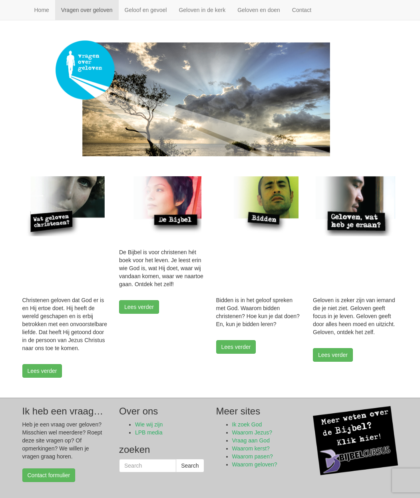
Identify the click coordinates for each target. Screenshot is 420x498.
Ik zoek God (247, 424)
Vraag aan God (251, 440)
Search (190, 465)
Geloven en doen (258, 10)
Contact (301, 10)
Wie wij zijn (149, 424)
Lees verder (42, 371)
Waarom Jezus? (252, 432)
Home (41, 10)
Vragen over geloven (87, 10)
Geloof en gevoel (146, 10)
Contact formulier (49, 475)
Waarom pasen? (252, 456)
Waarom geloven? (254, 464)
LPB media (148, 432)
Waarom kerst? (251, 448)
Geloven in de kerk (202, 10)
